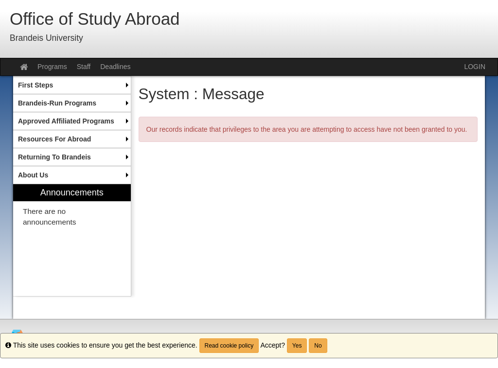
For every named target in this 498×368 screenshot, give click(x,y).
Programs (52, 66)
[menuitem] (72, 85)
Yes (297, 345)
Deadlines (115, 66)
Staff (84, 66)
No (317, 345)
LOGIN (474, 66)
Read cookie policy (229, 345)
